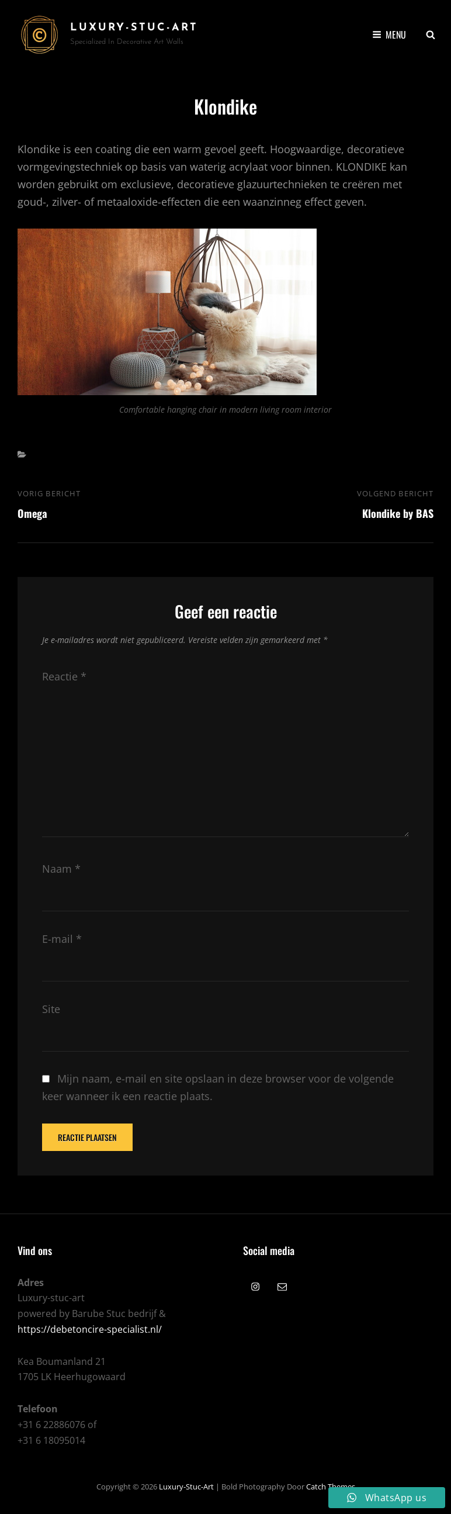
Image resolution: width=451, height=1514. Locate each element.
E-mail (62, 939)
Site (51, 1009)
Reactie (64, 676)
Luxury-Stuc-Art (134, 27)
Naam (61, 869)
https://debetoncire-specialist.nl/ (90, 1329)
